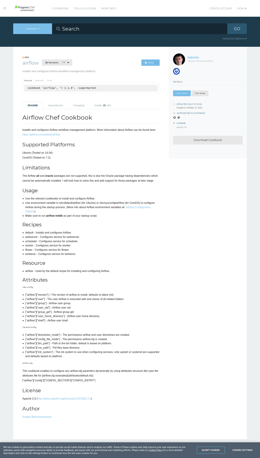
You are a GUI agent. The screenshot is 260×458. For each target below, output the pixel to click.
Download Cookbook (208, 140)
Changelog (78, 105)
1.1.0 (55, 62)
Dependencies (55, 105)
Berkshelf (39, 80)
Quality (102, 105)
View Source (181, 93)
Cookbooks (60, 8)
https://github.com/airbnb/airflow (41, 134)
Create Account (220, 8)
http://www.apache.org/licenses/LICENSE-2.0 (64, 398)
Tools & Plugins (84, 8)
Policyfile (28, 80)
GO (237, 28)
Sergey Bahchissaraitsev (37, 416)
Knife (49, 80)
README (33, 105)
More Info (108, 8)
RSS (25, 57)
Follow (151, 62)
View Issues (200, 93)
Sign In (242, 8)
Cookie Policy (155, 455)
